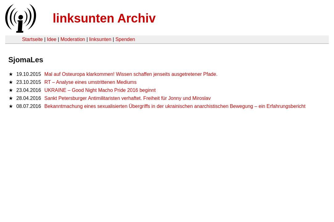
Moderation (72, 39)
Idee (51, 39)
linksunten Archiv (104, 18)
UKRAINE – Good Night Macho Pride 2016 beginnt (100, 90)
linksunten (100, 39)
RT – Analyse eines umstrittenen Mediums (90, 82)
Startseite (32, 39)
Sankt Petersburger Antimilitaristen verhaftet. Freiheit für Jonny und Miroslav (127, 98)
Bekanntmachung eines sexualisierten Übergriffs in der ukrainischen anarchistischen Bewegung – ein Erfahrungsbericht (174, 106)
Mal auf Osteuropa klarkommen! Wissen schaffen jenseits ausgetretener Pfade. (131, 74)
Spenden (125, 39)
